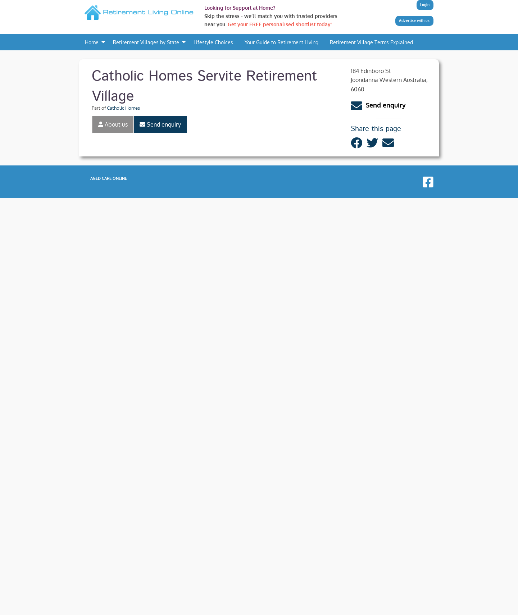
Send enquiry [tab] (160, 124)
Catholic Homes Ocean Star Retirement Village (170, 537)
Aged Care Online (108, 595)
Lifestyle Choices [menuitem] (213, 42)
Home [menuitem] (92, 42)
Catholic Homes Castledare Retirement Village (169, 522)
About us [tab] (113, 124)
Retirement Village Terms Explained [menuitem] (371, 42)
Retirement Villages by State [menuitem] (146, 42)
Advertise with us (414, 20)
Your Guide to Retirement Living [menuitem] (281, 42)
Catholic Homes (123, 108)
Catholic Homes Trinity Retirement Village (163, 552)
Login (425, 5)
